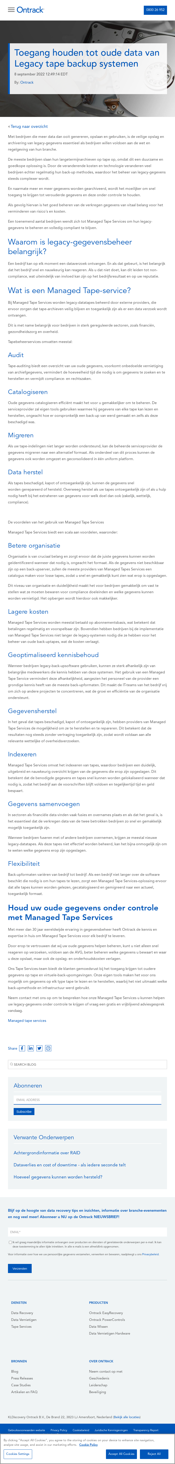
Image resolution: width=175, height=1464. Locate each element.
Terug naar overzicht (28, 127)
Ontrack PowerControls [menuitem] (107, 1320)
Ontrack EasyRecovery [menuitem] (106, 1313)
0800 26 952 (155, 10)
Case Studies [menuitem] (21, 1385)
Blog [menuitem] (14, 1372)
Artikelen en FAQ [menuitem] (24, 1392)
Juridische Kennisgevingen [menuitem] (111, 1430)
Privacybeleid (150, 1254)
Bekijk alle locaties (127, 1417)
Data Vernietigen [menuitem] (23, 1320)
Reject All (154, 1454)
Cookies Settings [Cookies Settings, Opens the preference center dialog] (17, 1454)
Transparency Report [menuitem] (145, 1430)
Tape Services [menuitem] (21, 1327)
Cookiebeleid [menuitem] (81, 1430)
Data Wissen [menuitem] (98, 1327)
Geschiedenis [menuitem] (99, 1378)
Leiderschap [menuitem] (98, 1385)
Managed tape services (27, 1021)
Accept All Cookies (121, 1454)
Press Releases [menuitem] (22, 1378)
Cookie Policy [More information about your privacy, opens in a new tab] (88, 1444)
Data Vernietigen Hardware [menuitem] (109, 1333)
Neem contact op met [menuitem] (105, 1372)
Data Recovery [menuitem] (22, 1313)
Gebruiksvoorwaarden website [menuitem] (26, 1430)
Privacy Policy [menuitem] (59, 1430)
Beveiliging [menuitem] (97, 1392)
